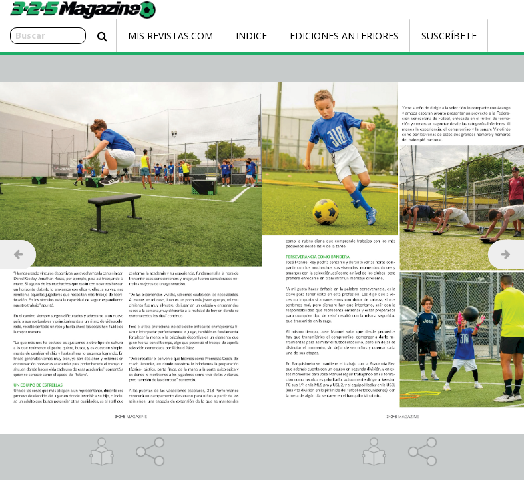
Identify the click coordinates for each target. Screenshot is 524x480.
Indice (222, 35)
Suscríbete (419, 35)
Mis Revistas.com (141, 35)
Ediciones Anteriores (315, 35)
